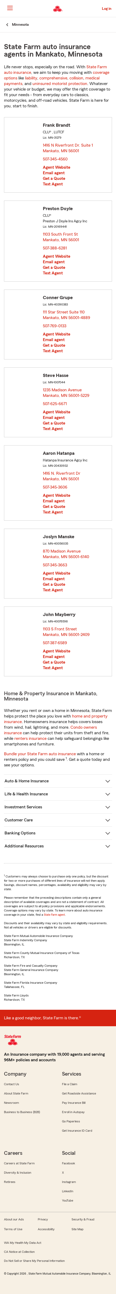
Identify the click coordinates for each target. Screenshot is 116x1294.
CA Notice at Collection (19, 1251)
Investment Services (23, 807)
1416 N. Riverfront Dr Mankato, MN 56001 (62, 476)
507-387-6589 (55, 643)
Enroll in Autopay (73, 1112)
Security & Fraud (83, 1219)
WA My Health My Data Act (22, 1242)
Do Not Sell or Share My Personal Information (34, 1260)
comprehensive (53, 78)
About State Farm (16, 1093)
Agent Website (56, 167)
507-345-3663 (55, 565)
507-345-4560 (55, 159)
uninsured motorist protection (59, 84)
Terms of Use (13, 1229)
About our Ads (14, 1219)
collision (76, 78)
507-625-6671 (55, 404)
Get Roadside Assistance (79, 1093)
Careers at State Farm (19, 1163)
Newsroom (11, 1102)
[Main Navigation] (10, 8)
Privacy (43, 1219)
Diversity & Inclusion (17, 1172)
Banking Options (20, 833)
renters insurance (30, 738)
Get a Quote (54, 178)
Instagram (69, 1181)
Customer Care (19, 820)
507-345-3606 (55, 487)
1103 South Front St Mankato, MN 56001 (61, 237)
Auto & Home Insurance (27, 781)
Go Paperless (71, 1121)
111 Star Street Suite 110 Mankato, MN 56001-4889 (67, 315)
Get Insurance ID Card (77, 1130)
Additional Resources (24, 846)
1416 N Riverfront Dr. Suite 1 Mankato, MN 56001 (68, 148)
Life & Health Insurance (26, 794)
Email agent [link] (54, 173)
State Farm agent (54, 914)
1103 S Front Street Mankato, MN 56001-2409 (66, 632)
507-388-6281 (55, 248)
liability (31, 78)
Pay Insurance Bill (73, 1102)
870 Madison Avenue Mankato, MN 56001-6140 (66, 554)
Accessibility (46, 1229)
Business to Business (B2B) (22, 1112)
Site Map (78, 1229)
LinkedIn (67, 1191)
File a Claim (69, 1084)
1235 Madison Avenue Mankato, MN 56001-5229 (66, 393)
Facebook (68, 1163)
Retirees (9, 1181)
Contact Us (11, 1084)
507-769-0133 (54, 326)
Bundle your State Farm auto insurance (40, 754)
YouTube (67, 1200)
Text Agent (53, 184)
